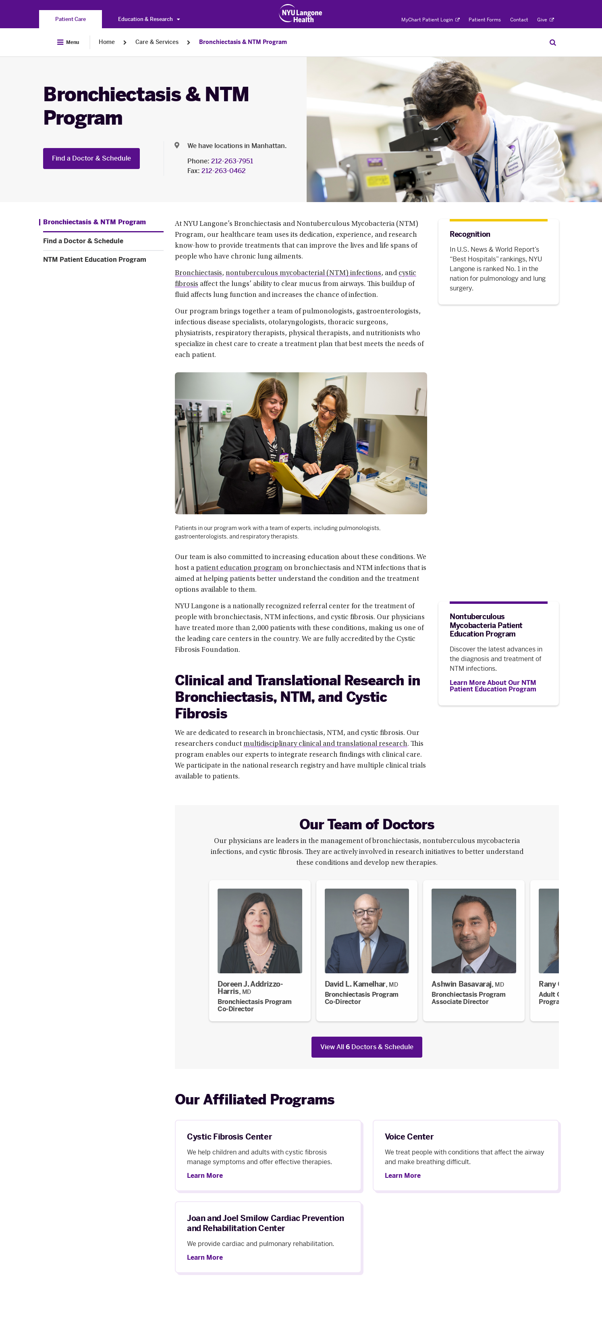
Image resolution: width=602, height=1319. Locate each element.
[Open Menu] (68, 42)
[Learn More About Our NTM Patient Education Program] (499, 686)
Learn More (205, 1176)
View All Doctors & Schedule (366, 1047)
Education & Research (149, 19)
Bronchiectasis (198, 273)
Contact (519, 20)
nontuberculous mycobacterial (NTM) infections (303, 273)
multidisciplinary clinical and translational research (325, 744)
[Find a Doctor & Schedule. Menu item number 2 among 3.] (103, 241)
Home (107, 42)
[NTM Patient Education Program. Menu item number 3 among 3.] (103, 260)
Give (545, 20)
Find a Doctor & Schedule (91, 158)
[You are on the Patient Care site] (70, 19)
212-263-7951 (232, 161)
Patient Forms (485, 20)
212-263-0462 (223, 171)
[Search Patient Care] (553, 42)
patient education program (239, 568)
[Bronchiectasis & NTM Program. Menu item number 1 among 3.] (92, 222)
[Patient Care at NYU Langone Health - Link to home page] (301, 13)
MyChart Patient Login (430, 20)
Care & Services (157, 42)
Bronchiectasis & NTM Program (243, 42)
